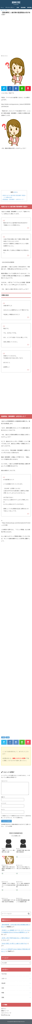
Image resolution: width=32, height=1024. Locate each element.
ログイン (3, 1008)
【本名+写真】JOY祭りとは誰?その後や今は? (14, 943)
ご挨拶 (17, 7)
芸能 (8, 737)
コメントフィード (6, 1013)
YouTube (4, 974)
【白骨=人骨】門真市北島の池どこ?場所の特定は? (15, 938)
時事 (4, 737)
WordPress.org (5, 1015)
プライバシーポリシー (9, 7)
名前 (3, 797)
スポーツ (4, 978)
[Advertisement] (16, 34)
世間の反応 (8, 197)
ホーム (2, 7)
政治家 (3, 983)
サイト (3, 809)
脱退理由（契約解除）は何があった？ (13, 199)
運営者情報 (23, 7)
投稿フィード (5, 1010)
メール (3, 803)
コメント (4, 781)
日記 (3, 988)
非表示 (15, 192)
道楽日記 (16, 2)
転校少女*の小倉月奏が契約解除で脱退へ (14, 195)
